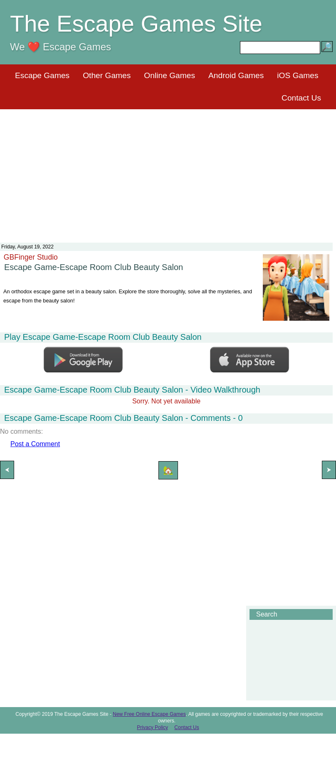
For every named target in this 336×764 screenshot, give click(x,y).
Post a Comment (35, 443)
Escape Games (42, 75)
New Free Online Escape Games (149, 714)
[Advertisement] (168, 171)
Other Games (107, 75)
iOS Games (297, 75)
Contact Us (301, 97)
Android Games (236, 75)
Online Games (169, 75)
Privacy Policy (152, 727)
